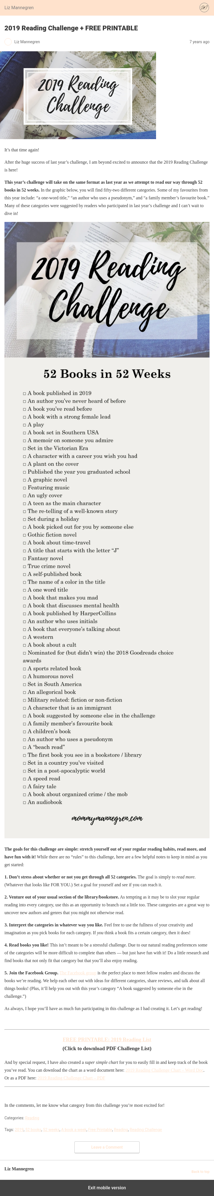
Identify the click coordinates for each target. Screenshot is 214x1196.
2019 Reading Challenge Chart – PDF (71, 1078)
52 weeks (51, 1129)
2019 (19, 1129)
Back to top (200, 1172)
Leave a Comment (107, 1147)
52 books (33, 1129)
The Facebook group (78, 972)
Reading (32, 1118)
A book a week (74, 1129)
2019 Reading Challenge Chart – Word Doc (164, 1070)
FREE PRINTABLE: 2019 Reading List (107, 1039)
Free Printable (100, 1129)
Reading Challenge (146, 1129)
